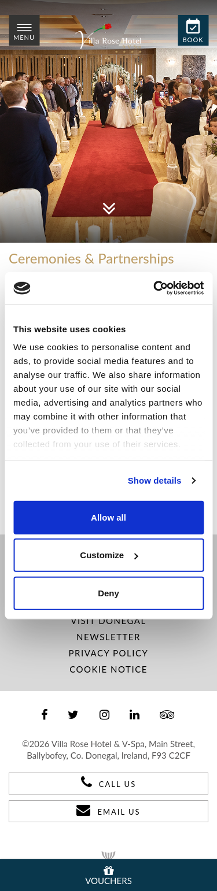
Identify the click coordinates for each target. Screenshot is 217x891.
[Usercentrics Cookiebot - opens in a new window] (154, 288)
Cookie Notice (108, 669)
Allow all (108, 517)
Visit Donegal (108, 620)
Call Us (108, 782)
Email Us (108, 809)
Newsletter (108, 637)
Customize (109, 555)
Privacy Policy (109, 653)
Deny (108, 592)
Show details (155, 480)
